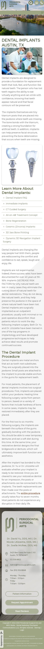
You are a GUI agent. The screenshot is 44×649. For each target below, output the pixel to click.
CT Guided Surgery (16, 209)
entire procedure (30, 493)
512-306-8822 (15, 560)
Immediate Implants (17, 203)
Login (22, 630)
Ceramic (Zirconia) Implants (20, 226)
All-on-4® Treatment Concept (22, 215)
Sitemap (37, 628)
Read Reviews (22, 614)
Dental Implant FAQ (16, 198)
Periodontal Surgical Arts (29, 623)
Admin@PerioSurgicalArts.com (22, 565)
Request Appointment (22, 605)
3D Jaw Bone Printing (17, 232)
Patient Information (22, 596)
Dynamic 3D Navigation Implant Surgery (21, 240)
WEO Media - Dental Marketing (17, 625)
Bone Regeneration (16, 221)
